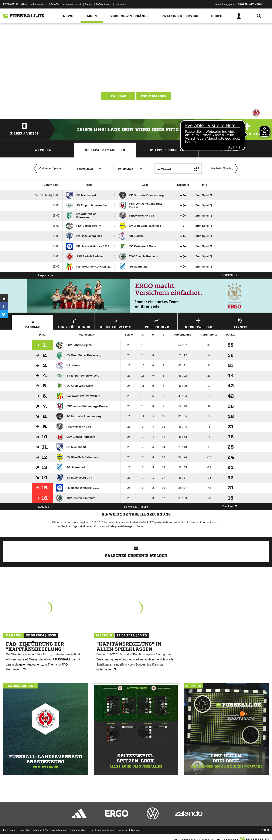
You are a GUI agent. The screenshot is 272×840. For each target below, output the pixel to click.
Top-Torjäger (153, 96)
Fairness (239, 323)
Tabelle (118, 96)
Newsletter (120, 4)
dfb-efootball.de (39, 4)
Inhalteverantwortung (102, 830)
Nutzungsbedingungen (56, 830)
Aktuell (43, 150)
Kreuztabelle (198, 323)
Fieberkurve (156, 323)
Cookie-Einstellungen (128, 830)
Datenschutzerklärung (30, 830)
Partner (89, 4)
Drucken (229, 274)
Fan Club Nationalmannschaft (66, 4)
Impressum (9, 830)
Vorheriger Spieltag (47, 168)
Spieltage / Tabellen (105, 150)
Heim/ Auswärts (115, 323)
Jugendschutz (79, 830)
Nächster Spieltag (225, 168)
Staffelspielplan (167, 150)
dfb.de (24, 4)
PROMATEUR (10, 4)
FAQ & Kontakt (104, 4)
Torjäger (229, 150)
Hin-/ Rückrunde (73, 323)
